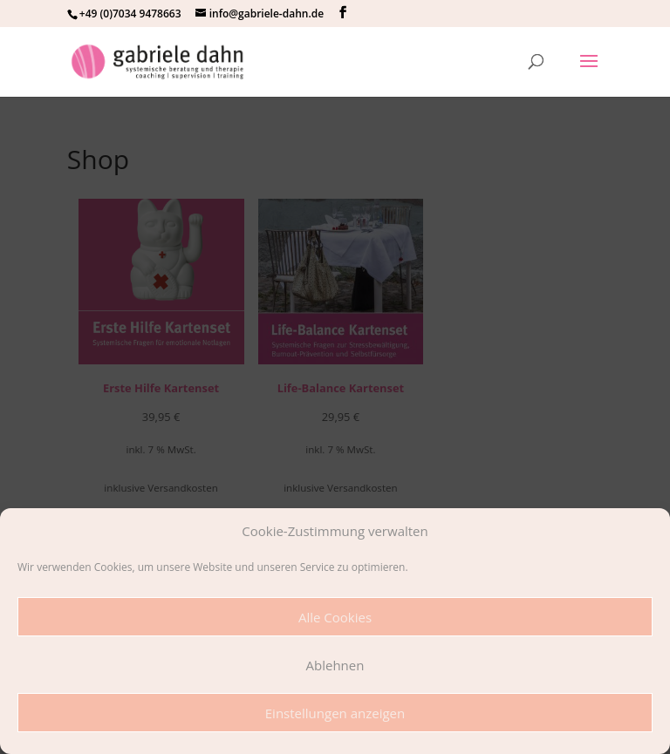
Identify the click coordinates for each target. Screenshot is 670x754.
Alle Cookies (335, 617)
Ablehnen (335, 665)
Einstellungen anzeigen (335, 713)
